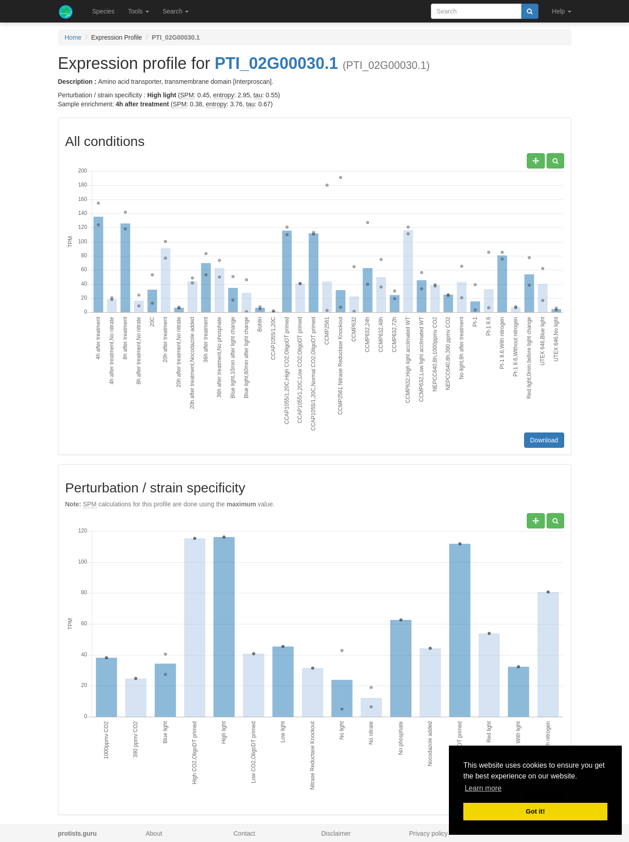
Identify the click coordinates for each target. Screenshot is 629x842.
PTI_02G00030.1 (276, 63)
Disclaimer (336, 833)
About (154, 833)
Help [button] (561, 11)
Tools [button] (138, 11)
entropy (223, 95)
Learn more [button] (483, 788)
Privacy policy (428, 833)
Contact (244, 833)
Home (73, 37)
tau (257, 95)
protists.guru (77, 833)
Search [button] (176, 11)
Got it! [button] (535, 811)
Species (103, 11)
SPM (187, 95)
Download (544, 440)
